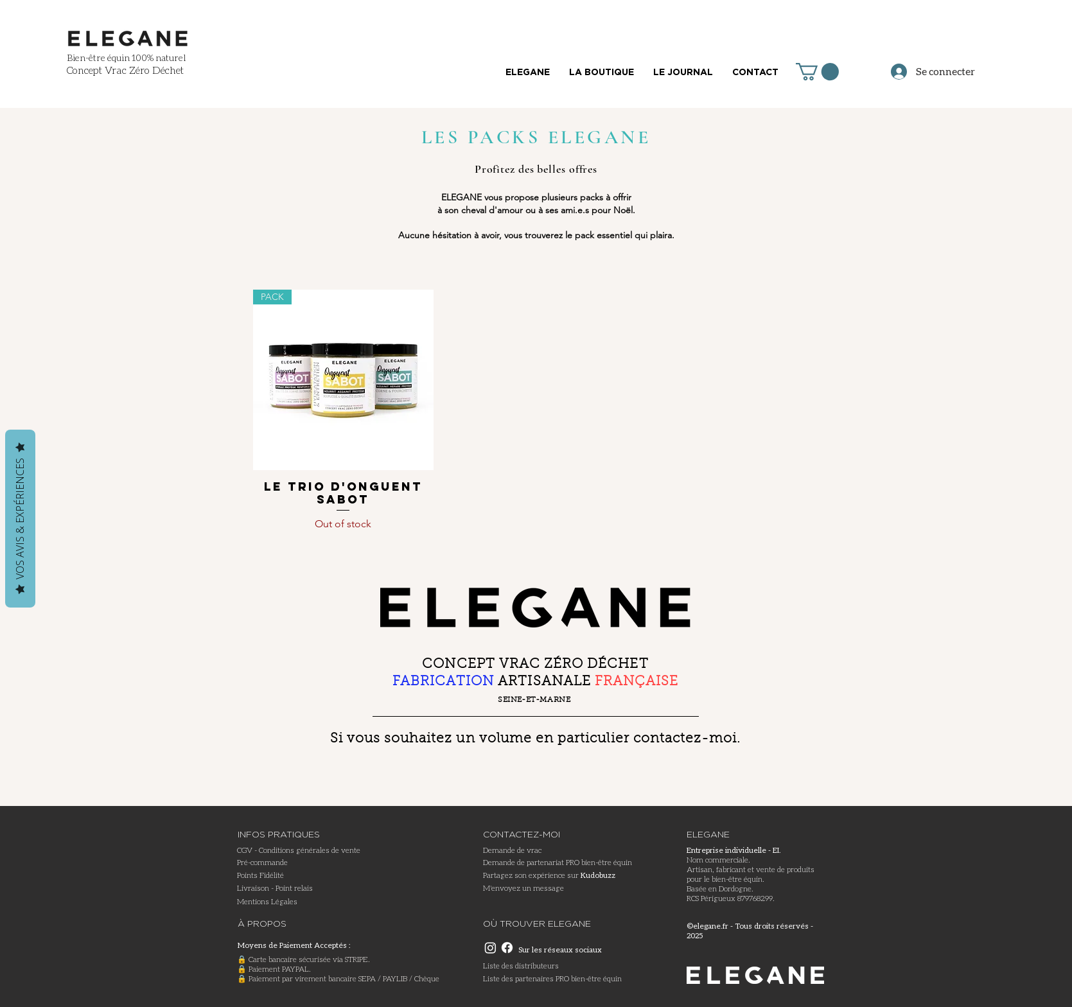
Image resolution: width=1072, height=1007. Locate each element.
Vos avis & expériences (20, 518)
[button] (817, 71)
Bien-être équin (98, 57)
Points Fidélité (260, 875)
